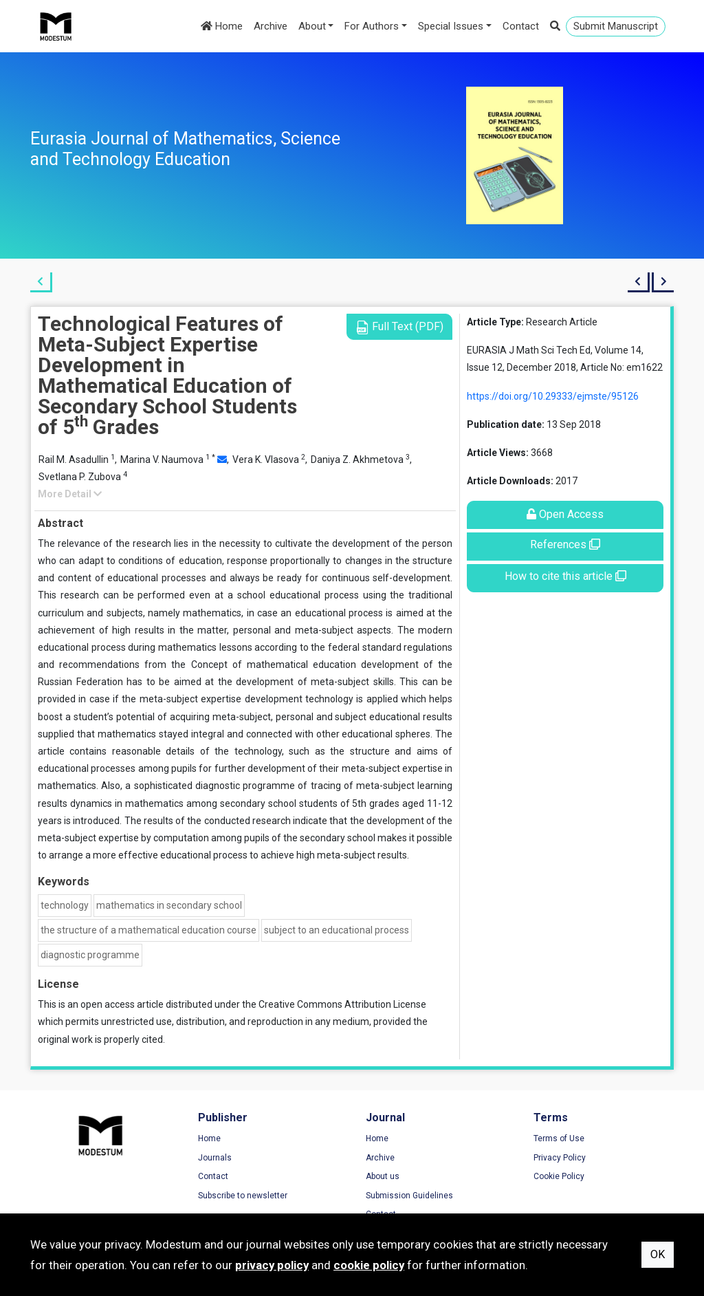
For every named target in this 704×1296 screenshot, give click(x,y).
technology (65, 905)
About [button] (312, 26)
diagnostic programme (90, 954)
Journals (215, 1158)
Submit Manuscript (615, 26)
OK (657, 1254)
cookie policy (368, 1265)
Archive (270, 26)
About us (382, 1176)
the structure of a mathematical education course (148, 930)
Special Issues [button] (450, 26)
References (565, 544)
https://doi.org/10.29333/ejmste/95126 (553, 396)
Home (222, 26)
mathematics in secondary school (169, 905)
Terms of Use (559, 1138)
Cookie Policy (559, 1176)
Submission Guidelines (409, 1195)
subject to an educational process (336, 930)
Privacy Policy (560, 1158)
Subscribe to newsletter (242, 1195)
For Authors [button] (371, 26)
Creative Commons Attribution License (342, 1004)
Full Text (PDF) (399, 327)
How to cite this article (565, 576)
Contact (521, 26)
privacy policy (272, 1265)
